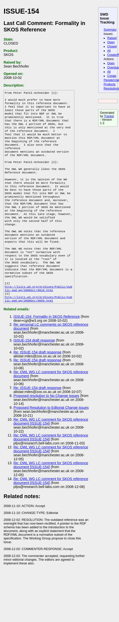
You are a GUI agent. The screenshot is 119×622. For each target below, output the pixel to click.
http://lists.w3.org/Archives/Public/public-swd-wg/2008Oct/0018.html (38, 317)
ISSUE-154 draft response (34, 370)
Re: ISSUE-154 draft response (37, 382)
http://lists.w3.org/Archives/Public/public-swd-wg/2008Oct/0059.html (38, 329)
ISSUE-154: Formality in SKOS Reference (46, 347)
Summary (110, 29)
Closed (112, 46)
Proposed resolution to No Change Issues (46, 426)
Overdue (113, 67)
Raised (112, 38)
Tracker (109, 116)
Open (111, 42)
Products (110, 84)
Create (111, 76)
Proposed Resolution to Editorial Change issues (51, 438)
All (109, 50)
